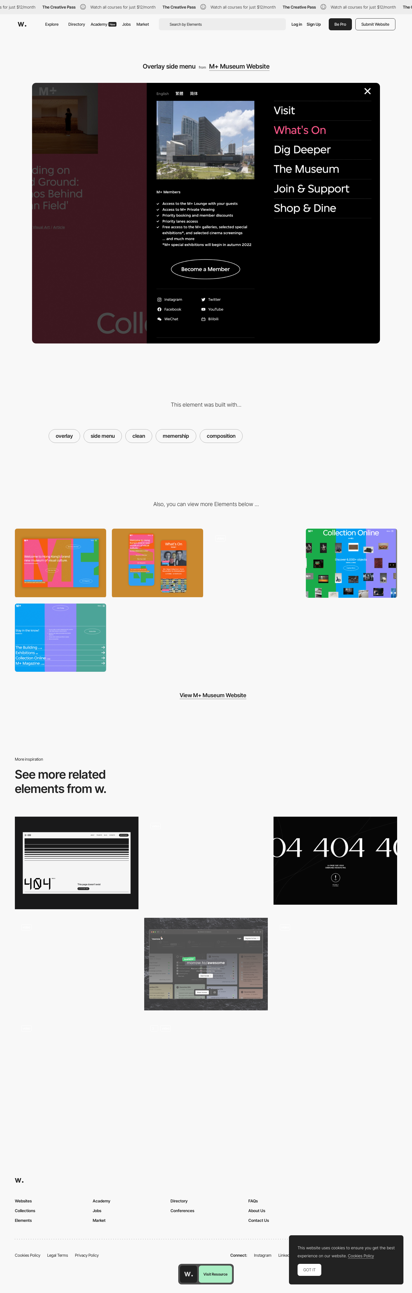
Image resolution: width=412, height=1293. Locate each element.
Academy (103, 24)
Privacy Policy (87, 1255)
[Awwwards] (22, 24)
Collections (25, 1210)
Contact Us (258, 1220)
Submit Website (375, 24)
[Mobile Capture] (157, 563)
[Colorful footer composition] (60, 637)
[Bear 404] (206, 1065)
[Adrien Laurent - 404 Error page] (76, 1063)
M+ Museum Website (239, 66)
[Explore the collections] (254, 563)
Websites (23, 1200)
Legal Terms (57, 1255)
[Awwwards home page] (188, 1274)
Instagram (263, 1255)
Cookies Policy (27, 1255)
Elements (23, 1220)
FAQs (253, 1200)
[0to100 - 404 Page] (76, 863)
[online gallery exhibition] (351, 563)
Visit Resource (215, 1274)
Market (142, 24)
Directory (76, 24)
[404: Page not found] (335, 959)
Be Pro (340, 24)
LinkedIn (285, 1255)
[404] (76, 964)
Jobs (126, 24)
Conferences (182, 1210)
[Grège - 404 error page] (335, 861)
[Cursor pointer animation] (206, 861)
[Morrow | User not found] (206, 964)
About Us (256, 1210)
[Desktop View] (60, 563)
